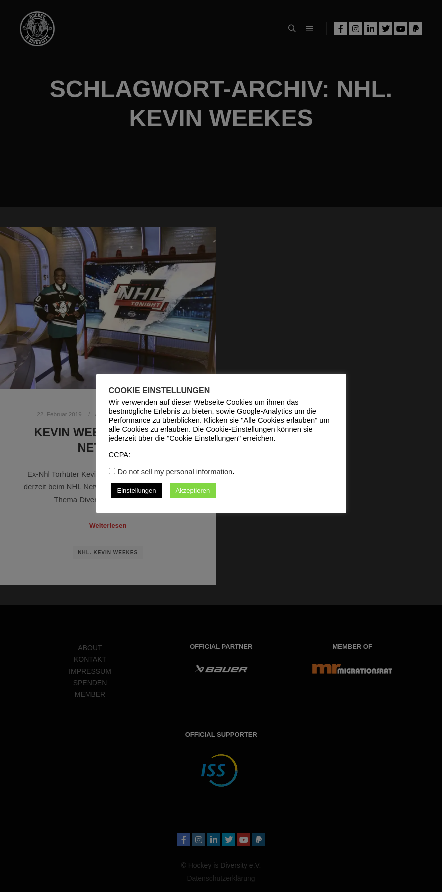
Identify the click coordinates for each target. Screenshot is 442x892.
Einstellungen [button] (136, 490)
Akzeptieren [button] (193, 490)
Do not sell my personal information (175, 472)
